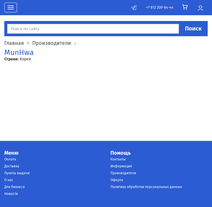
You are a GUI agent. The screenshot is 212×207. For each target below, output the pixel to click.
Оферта (116, 180)
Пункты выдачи (17, 173)
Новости (11, 194)
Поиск (193, 28)
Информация (121, 166)
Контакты (118, 159)
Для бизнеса (14, 187)
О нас (8, 180)
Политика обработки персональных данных (146, 187)
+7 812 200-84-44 (159, 7)
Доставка (11, 166)
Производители (123, 173)
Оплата (10, 159)
